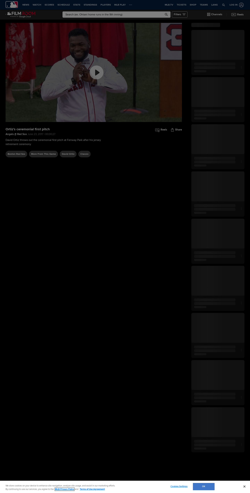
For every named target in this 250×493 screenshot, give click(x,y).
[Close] (244, 486)
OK (203, 486)
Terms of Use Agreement (92, 489)
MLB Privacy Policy (64, 489)
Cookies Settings (179, 486)
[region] (125, 487)
